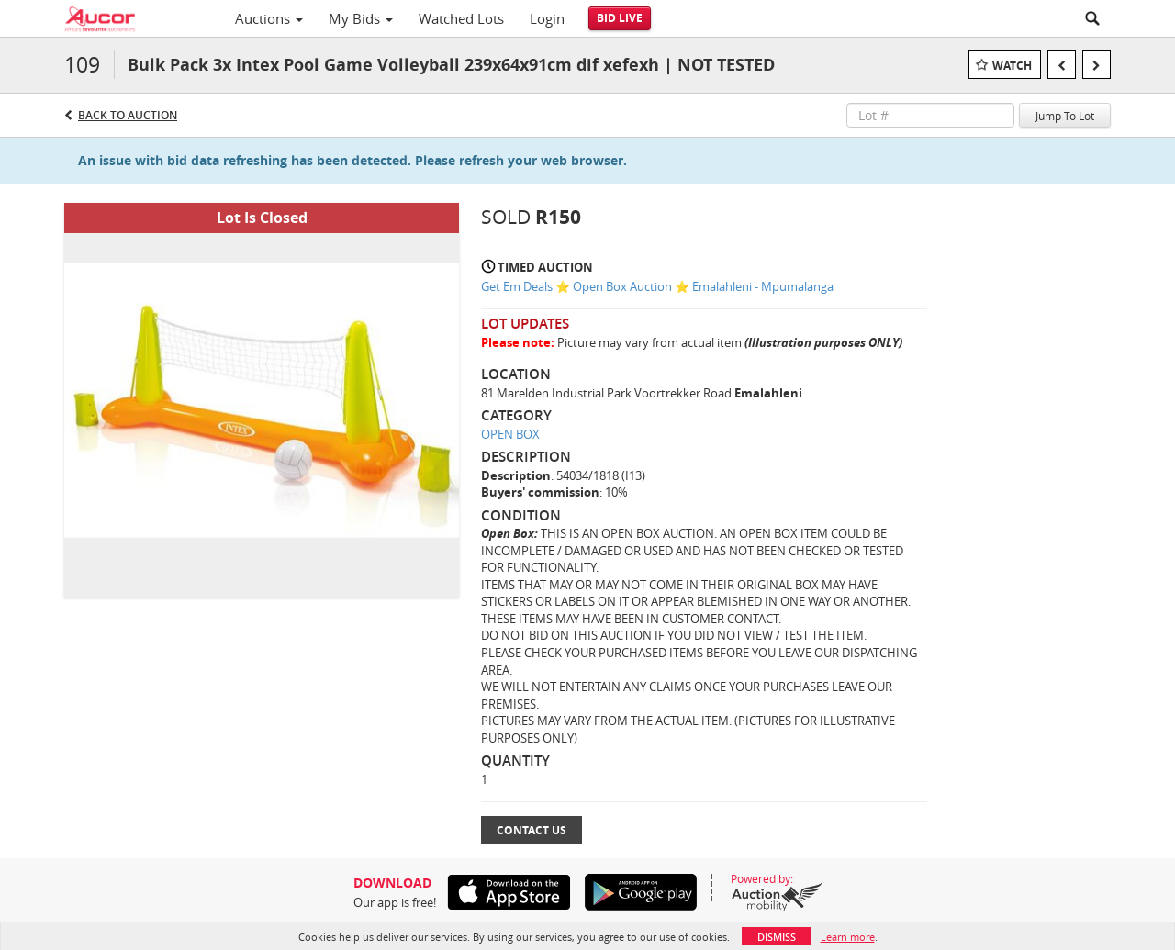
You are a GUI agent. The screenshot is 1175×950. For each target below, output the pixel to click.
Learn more (848, 937)
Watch (1012, 65)
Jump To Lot (1064, 115)
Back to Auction (127, 115)
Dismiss (776, 937)
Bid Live (620, 18)
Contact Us (531, 830)
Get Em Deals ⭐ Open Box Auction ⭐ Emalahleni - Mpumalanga (657, 286)
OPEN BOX (510, 434)
